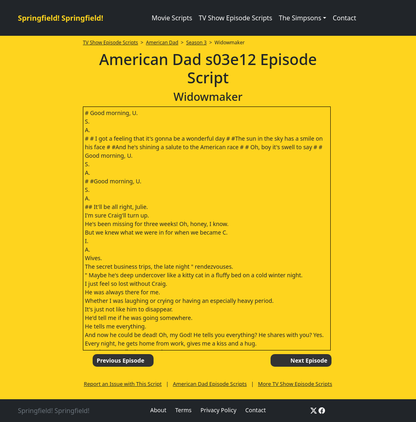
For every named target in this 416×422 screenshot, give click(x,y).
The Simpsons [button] (300, 17)
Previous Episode (120, 360)
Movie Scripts (172, 17)
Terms (183, 410)
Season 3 (196, 42)
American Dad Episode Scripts (210, 383)
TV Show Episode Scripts (235, 17)
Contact (344, 17)
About (158, 410)
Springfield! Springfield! (60, 18)
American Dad (162, 42)
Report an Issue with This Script (123, 383)
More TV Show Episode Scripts (295, 383)
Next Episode (308, 360)
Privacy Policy (218, 410)
